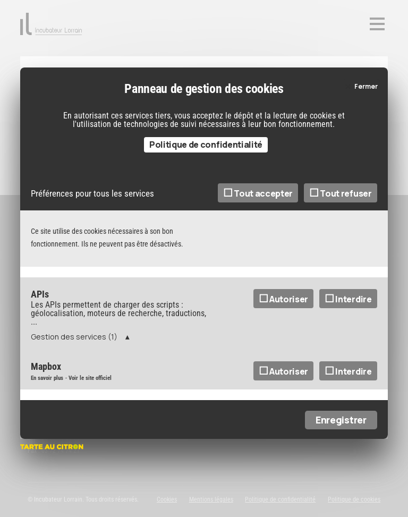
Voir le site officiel (90, 378)
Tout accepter (258, 193)
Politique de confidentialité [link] (205, 144)
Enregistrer (341, 419)
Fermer (366, 86)
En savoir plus (47, 378)
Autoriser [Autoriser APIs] (284, 299)
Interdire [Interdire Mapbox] (348, 371)
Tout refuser (340, 193)
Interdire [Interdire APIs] (348, 299)
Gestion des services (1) (74, 337)
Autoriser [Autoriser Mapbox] (284, 371)
